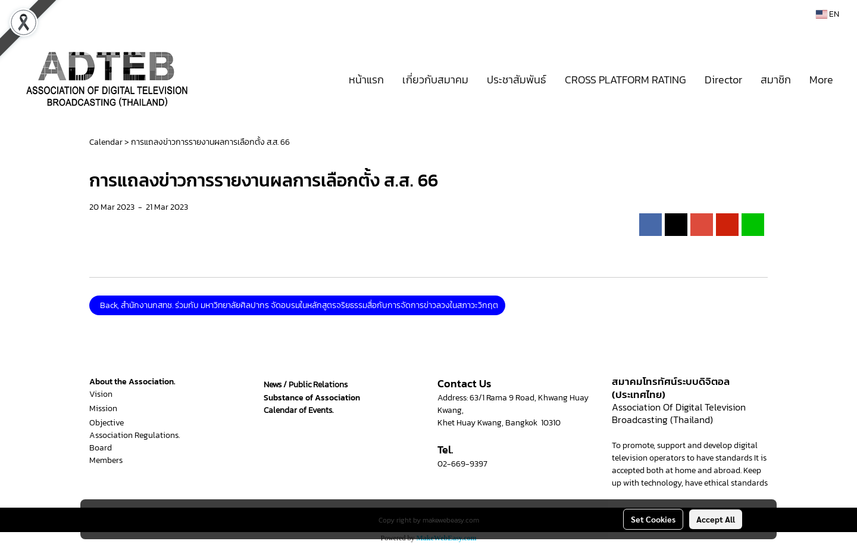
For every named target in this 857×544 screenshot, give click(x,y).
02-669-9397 (462, 464)
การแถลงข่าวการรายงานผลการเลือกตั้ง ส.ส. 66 (210, 142)
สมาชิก (776, 80)
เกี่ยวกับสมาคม (435, 80)
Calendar (106, 142)
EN (827, 14)
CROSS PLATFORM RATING (625, 80)
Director (723, 80)
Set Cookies (653, 519)
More (821, 80)
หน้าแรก (366, 80)
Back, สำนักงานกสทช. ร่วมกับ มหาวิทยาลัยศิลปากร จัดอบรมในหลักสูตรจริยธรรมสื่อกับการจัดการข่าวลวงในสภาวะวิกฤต (297, 305)
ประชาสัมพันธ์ (516, 80)
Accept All (715, 519)
